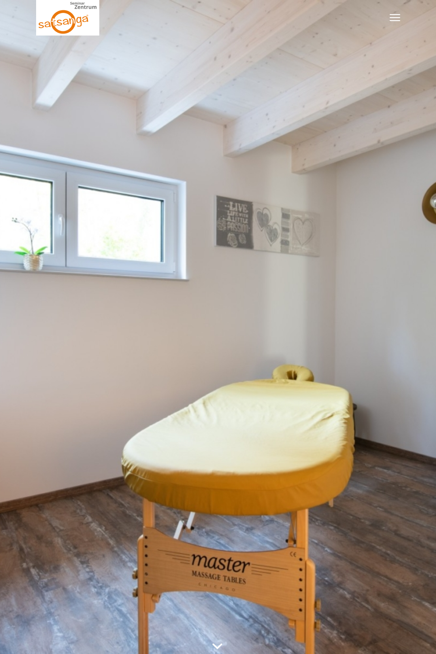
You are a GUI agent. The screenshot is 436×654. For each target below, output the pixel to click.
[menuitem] (393, 18)
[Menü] (393, 18)
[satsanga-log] (68, 18)
